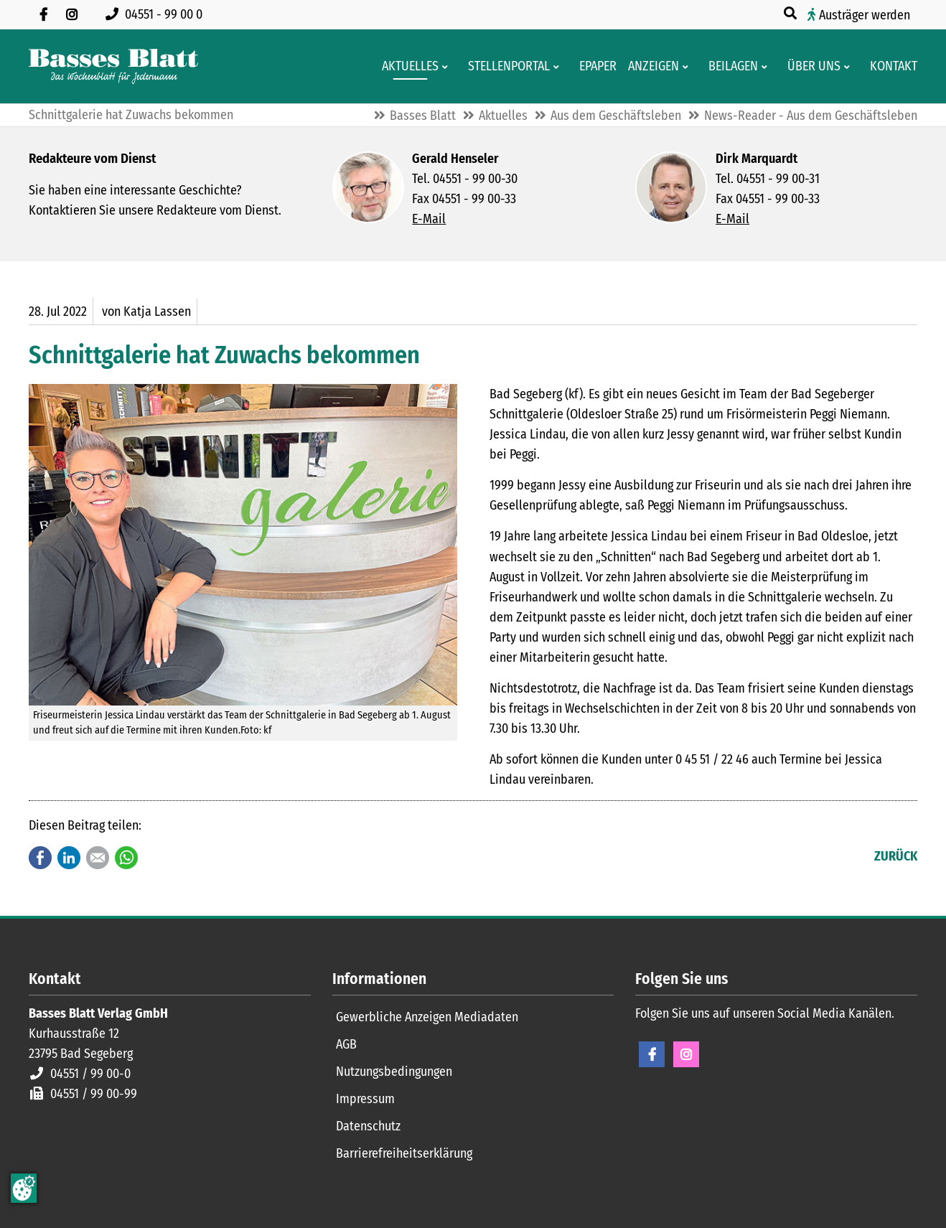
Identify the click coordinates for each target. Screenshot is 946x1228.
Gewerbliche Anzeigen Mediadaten (427, 1017)
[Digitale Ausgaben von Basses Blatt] (594, 66)
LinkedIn (68, 857)
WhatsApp (126, 857)
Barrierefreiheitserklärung (404, 1153)
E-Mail (429, 219)
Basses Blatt (423, 115)
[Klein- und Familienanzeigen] (649, 66)
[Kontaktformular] (889, 66)
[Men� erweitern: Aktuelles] (447, 67)
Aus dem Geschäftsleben (616, 115)
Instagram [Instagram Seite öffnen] (686, 1054)
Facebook (40, 857)
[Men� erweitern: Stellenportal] (559, 67)
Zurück (895, 856)
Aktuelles (503, 115)
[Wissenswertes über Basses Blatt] (809, 66)
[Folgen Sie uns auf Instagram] (71, 14)
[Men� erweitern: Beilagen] (767, 67)
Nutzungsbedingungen (394, 1071)
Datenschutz (368, 1126)
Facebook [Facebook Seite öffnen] (652, 1054)
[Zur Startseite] (113, 66)
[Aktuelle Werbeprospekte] (729, 66)
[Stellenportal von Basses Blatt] (504, 66)
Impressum (365, 1099)
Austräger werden (864, 15)
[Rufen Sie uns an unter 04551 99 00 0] (157, 14)
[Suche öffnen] (791, 13)
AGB (346, 1044)
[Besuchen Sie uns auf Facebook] (43, 14)
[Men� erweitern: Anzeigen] (688, 67)
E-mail (97, 857)
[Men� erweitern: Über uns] (849, 67)
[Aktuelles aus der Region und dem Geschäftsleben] (406, 66)
